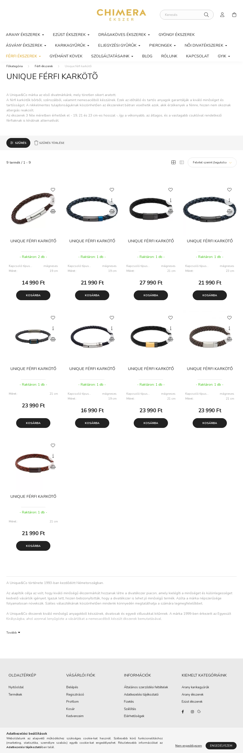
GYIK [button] (222, 56)
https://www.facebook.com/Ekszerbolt (183, 716)
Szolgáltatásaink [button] (110, 56)
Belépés (72, 692)
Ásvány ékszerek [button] (24, 45)
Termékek (15, 700)
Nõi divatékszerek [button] (204, 45)
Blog (147, 56)
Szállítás (130, 714)
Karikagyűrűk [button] (70, 45)
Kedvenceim (75, 721)
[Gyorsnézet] (53, 205)
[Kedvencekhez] (53, 194)
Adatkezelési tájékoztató (141, 700)
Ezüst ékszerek (192, 707)
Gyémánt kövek (66, 56)
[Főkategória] (14, 71)
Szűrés (20, 148)
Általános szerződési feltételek (146, 692)
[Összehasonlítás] (53, 216)
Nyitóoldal (16, 692)
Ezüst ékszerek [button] (70, 34)
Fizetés (129, 707)
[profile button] (222, 15)
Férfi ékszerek (44, 71)
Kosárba (33, 300)
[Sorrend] (212, 167)
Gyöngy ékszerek (177, 34)
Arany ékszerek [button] (23, 34)
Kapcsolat (197, 56)
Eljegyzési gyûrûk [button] (117, 45)
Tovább (11, 637)
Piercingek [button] (161, 45)
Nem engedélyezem (188, 746)
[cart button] (234, 15)
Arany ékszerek (192, 700)
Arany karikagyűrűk (195, 692)
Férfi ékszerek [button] (22, 56)
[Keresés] (187, 15)
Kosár (70, 714)
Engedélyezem (221, 746)
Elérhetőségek (134, 721)
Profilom (72, 707)
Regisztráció (75, 700)
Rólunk (169, 56)
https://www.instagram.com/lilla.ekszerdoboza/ (192, 716)
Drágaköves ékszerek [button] (122, 34)
